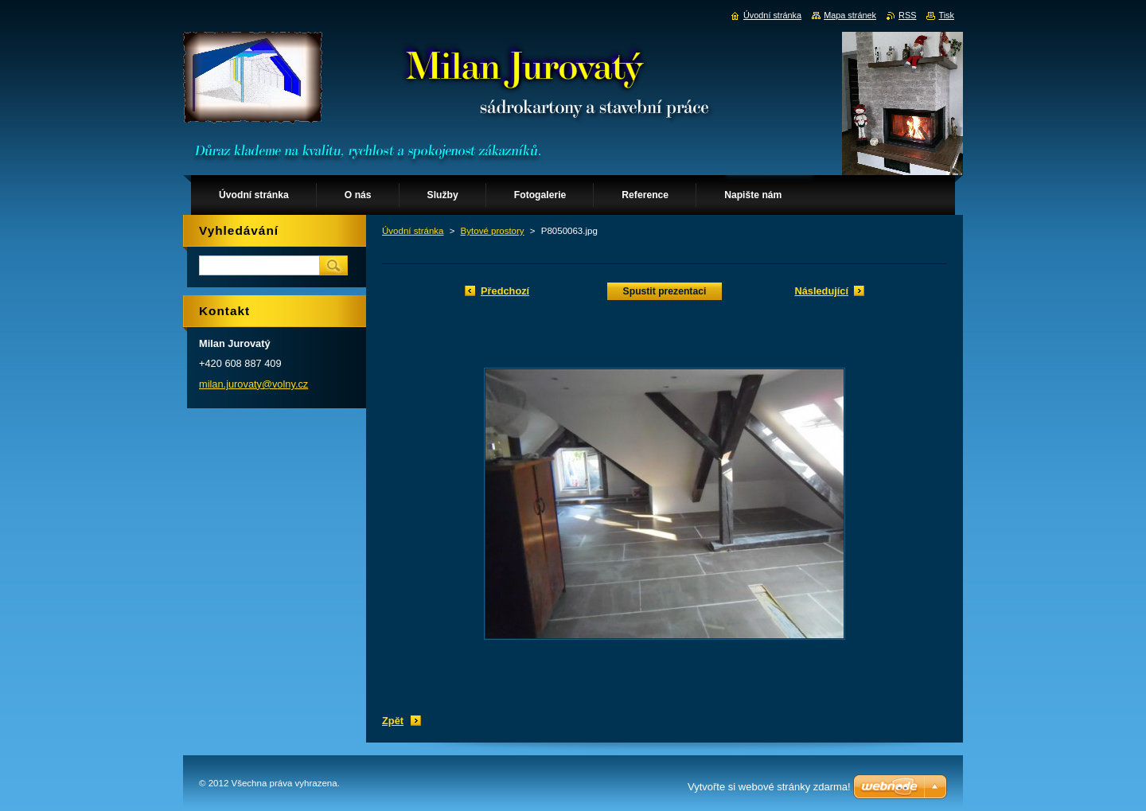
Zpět (392, 721)
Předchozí (505, 291)
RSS (907, 15)
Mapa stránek (850, 15)
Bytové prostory (492, 231)
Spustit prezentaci (665, 291)
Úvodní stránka (412, 231)
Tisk (946, 15)
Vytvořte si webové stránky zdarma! (769, 787)
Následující (821, 291)
